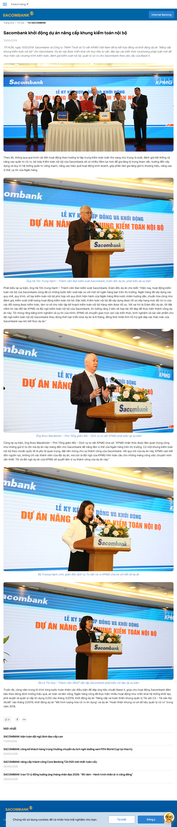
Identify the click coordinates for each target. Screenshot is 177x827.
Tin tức (20, 22)
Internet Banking (161, 14)
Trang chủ (8, 22)
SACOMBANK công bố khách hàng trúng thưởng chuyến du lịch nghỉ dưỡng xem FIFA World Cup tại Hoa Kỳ (67, 749)
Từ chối (121, 819)
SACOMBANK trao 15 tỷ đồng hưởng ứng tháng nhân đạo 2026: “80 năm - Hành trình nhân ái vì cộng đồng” (68, 774)
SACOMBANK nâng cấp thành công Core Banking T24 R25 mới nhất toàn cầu (50, 762)
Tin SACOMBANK (36, 22)
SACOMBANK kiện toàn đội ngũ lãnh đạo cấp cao (33, 736)
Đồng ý (151, 819)
